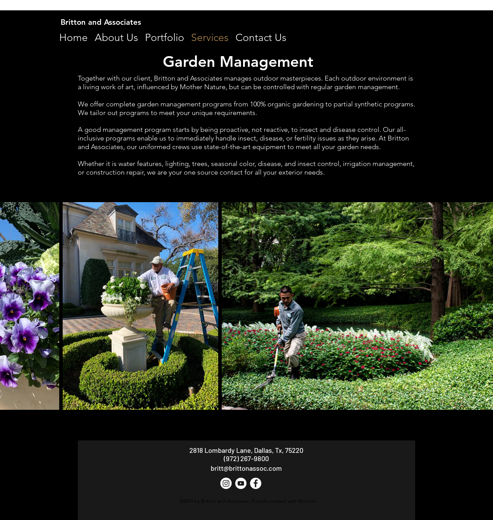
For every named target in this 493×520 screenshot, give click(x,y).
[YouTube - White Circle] (240, 483)
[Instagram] (226, 483)
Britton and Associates (101, 22)
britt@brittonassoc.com (246, 468)
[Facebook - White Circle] (255, 483)
